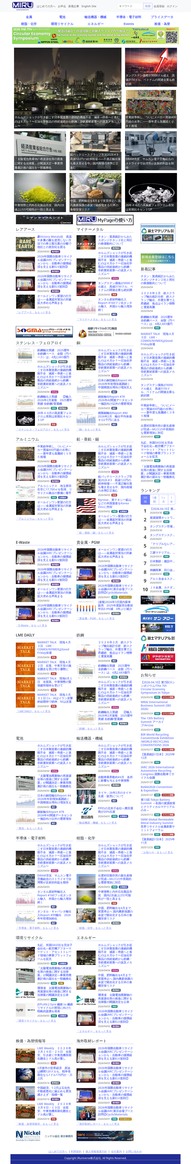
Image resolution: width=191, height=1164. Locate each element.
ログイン (172, 6)
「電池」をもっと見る (29, 828)
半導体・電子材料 (128, 17)
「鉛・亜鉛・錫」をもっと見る (95, 532)
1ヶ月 (163, 499)
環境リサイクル (62, 24)
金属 (29, 17)
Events (129, 24)
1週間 (154, 499)
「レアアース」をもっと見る (33, 312)
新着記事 (73, 6)
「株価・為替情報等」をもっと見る (37, 1124)
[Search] (130, 6)
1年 (171, 499)
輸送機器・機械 (95, 17)
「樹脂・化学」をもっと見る (94, 928)
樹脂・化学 (29, 24)
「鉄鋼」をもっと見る (90, 728)
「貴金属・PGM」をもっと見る (96, 618)
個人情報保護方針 (96, 1151)
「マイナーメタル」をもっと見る (97, 319)
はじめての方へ (46, 6)
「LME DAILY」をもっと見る (33, 711)
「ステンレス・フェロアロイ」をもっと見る (43, 429)
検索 (148, 6)
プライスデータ (162, 17)
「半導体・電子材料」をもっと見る (37, 928)
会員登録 (159, 6)
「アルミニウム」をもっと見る (34, 519)
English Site (88, 6)
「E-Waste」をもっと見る (31, 625)
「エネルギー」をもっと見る (94, 1031)
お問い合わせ (134, 1151)
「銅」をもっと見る (89, 429)
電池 (62, 17)
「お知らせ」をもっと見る (157, 852)
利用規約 (76, 1151)
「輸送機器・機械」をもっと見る (97, 822)
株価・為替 (162, 24)
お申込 (62, 6)
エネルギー (95, 24)
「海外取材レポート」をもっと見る (98, 1124)
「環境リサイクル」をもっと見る (36, 1020)
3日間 (145, 499)
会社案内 (116, 1151)
